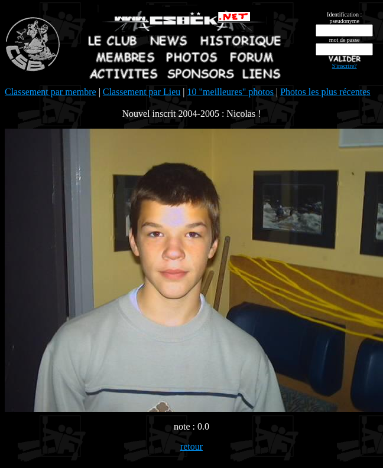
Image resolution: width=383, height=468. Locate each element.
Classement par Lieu (142, 92)
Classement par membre (50, 92)
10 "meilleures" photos (230, 92)
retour (191, 446)
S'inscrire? (344, 66)
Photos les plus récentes (325, 92)
